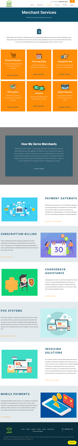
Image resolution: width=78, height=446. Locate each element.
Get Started (6, 257)
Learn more (50, 296)
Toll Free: (60, 1)
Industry (28, 429)
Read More (13, 75)
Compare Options (8, 336)
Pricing (57, 5)
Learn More (39, 168)
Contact (64, 5)
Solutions (49, 5)
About (32, 5)
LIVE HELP (72, 442)
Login (71, 5)
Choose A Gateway (53, 221)
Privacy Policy (50, 429)
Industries (40, 5)
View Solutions (52, 380)
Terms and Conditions (38, 431)
